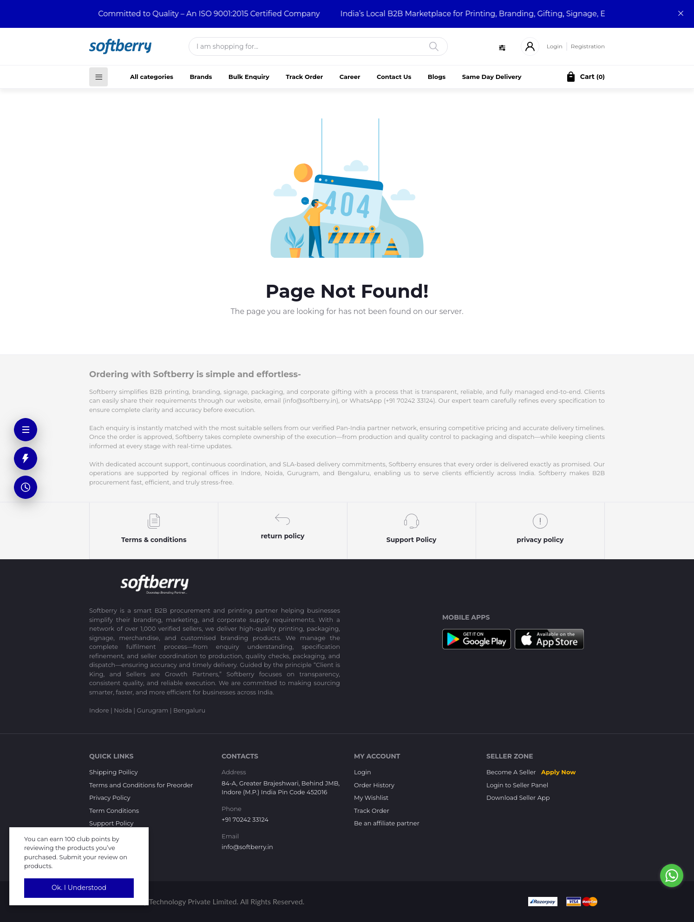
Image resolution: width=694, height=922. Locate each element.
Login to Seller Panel (517, 785)
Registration (588, 46)
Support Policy (111, 823)
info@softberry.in (247, 846)
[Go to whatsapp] (671, 875)
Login (555, 46)
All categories (151, 76)
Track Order (304, 76)
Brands (201, 76)
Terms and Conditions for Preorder (141, 785)
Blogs (436, 76)
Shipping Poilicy (113, 772)
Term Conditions (114, 810)
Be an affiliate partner (386, 823)
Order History (374, 785)
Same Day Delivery (492, 76)
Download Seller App (518, 797)
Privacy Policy (109, 797)
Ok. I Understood (79, 887)
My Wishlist (371, 797)
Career (350, 76)
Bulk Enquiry (249, 76)
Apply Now (558, 772)
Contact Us (394, 76)
